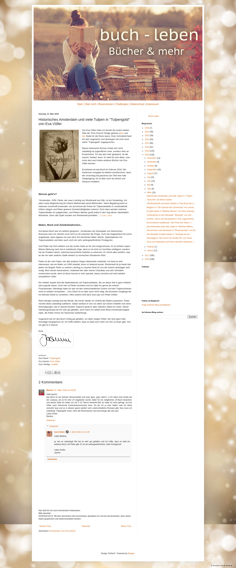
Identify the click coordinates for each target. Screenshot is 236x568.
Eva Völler (55, 361)
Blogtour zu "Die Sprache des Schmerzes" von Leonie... (171, 207)
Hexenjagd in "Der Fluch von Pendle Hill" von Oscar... (170, 238)
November (152, 162)
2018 (147, 155)
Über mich (90, 104)
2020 (147, 147)
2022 (147, 139)
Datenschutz (137, 104)
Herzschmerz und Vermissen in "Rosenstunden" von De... (172, 230)
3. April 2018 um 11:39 (79, 432)
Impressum (152, 104)
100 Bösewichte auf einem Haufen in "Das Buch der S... (171, 203)
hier (122, 133)
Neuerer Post (45, 526)
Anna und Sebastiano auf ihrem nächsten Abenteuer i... (171, 242)
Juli (149, 177)
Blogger (131, 553)
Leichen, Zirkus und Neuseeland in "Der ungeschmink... (171, 219)
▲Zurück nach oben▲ (222, 565)
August (150, 173)
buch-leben (59, 432)
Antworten (50, 420)
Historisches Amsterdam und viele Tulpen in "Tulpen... (170, 196)
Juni (149, 181)
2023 (147, 135)
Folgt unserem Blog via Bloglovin (156, 305)
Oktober (151, 166)
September (152, 169)
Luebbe (54, 364)
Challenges (121, 104)
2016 (147, 259)
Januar (150, 250)
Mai (149, 185)
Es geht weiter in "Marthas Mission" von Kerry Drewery (170, 211)
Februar (151, 247)
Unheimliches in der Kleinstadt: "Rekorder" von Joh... (170, 215)
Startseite (86, 526)
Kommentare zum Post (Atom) (62, 531)
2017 (147, 255)
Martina (49, 390)
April (149, 189)
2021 (147, 143)
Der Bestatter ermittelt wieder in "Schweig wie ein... (169, 234)
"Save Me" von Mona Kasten (159, 200)
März (149, 192)
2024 (147, 132)
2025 (147, 128)
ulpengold (54, 358)
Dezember (152, 158)
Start (80, 104)
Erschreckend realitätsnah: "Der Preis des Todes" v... (170, 222)
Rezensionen (105, 104)
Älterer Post (126, 526)
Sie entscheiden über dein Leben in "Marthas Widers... (170, 226)
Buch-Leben (153, 116)
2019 (147, 151)
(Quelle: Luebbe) (106, 215)
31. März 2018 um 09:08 (65, 390)
